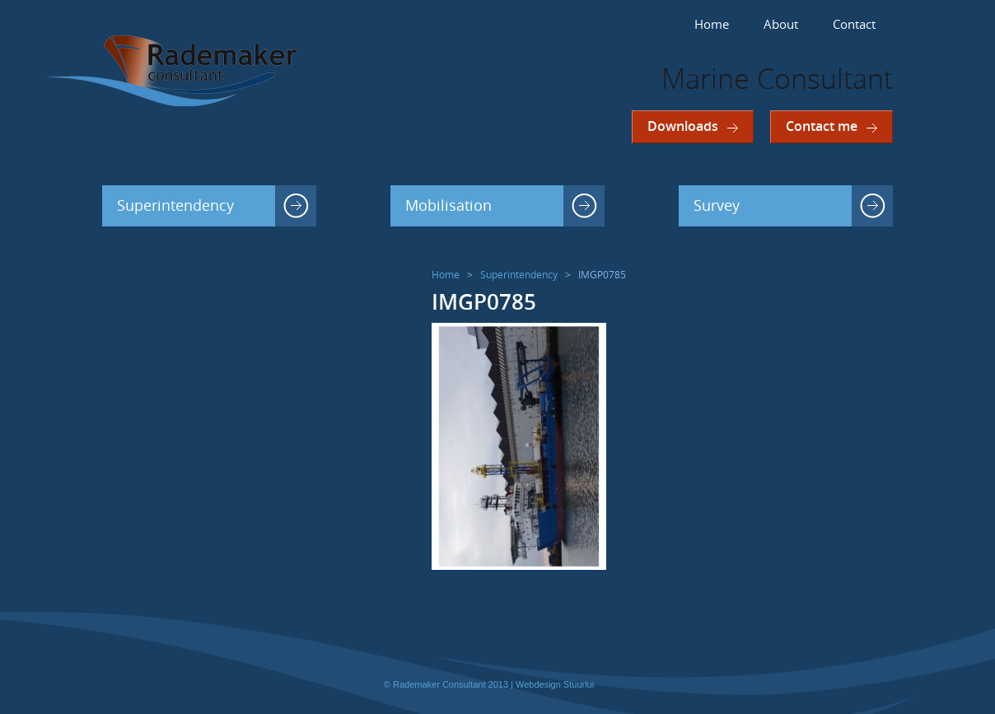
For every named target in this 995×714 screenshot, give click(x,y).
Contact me (821, 126)
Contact (854, 24)
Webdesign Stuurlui (555, 684)
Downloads (682, 126)
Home (711, 24)
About (781, 24)
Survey (717, 206)
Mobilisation (448, 206)
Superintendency (175, 206)
